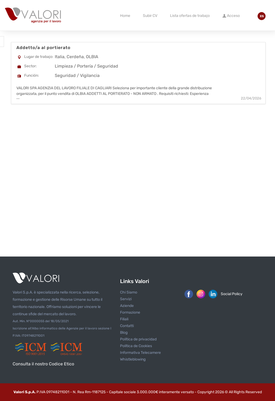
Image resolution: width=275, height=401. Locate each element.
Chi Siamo (128, 292)
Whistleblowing (133, 359)
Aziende (127, 305)
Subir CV (150, 15)
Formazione (130, 312)
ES (262, 16)
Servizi (126, 299)
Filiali (124, 319)
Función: (31, 75)
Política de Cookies (136, 346)
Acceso (231, 15)
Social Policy (232, 294)
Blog (124, 332)
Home (125, 15)
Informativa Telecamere (140, 352)
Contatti (127, 326)
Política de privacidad (138, 339)
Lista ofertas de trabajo (190, 15)
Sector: (30, 66)
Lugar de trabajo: (38, 56)
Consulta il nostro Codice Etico (43, 363)
